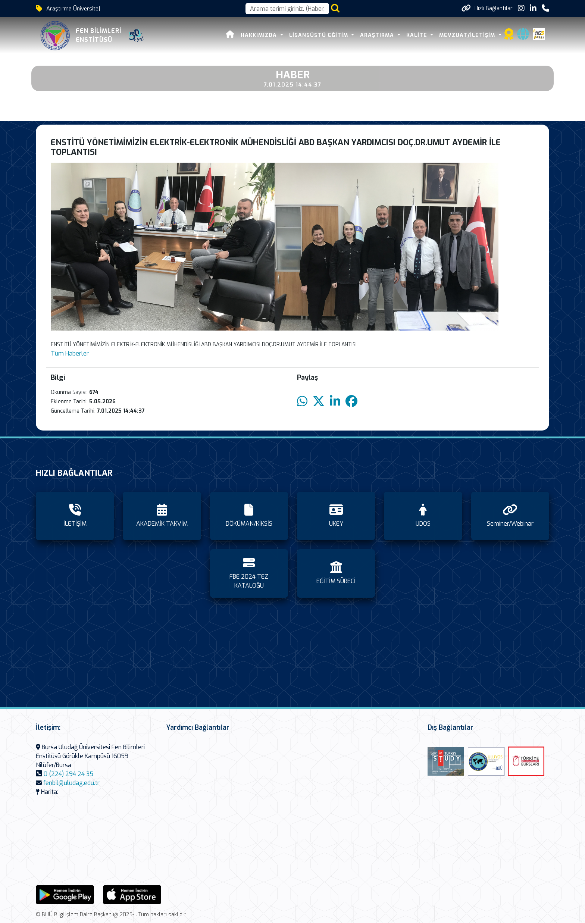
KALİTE (417, 35)
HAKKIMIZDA (260, 35)
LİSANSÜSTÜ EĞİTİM (319, 35)
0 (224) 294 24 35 (68, 774)
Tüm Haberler (70, 353)
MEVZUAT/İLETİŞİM (468, 35)
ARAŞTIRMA (378, 35)
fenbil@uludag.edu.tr (71, 783)
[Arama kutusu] (287, 8)
